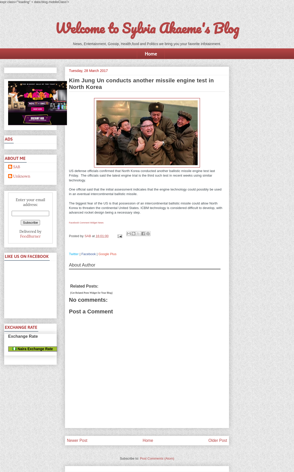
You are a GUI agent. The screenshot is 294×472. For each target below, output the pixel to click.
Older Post (217, 440)
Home (151, 54)
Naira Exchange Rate (32, 349)
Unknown (21, 176)
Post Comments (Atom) (157, 458)
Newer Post (77, 440)
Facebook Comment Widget (83, 222)
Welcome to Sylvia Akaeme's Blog (147, 28)
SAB (16, 167)
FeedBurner (30, 236)
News (101, 222)
